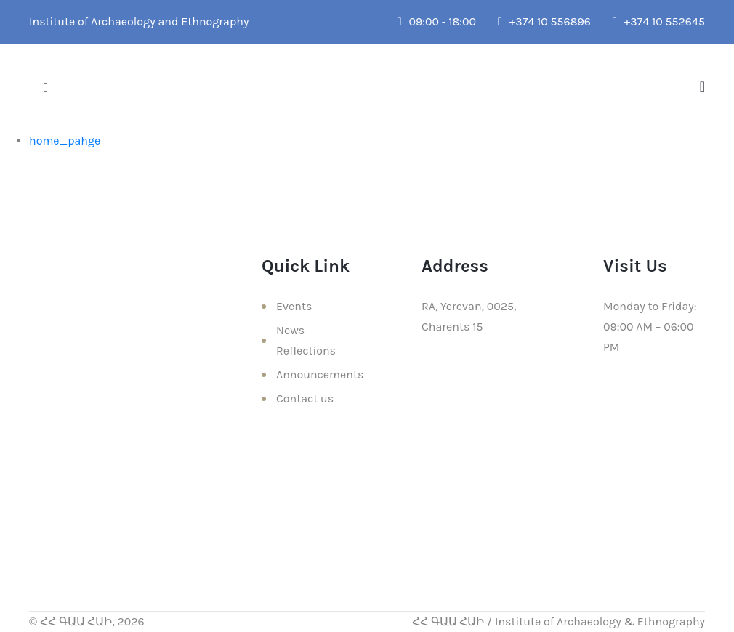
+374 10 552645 (659, 21)
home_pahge (64, 140)
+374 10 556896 (544, 21)
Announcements (319, 374)
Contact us (305, 398)
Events (294, 306)
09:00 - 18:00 (437, 21)
